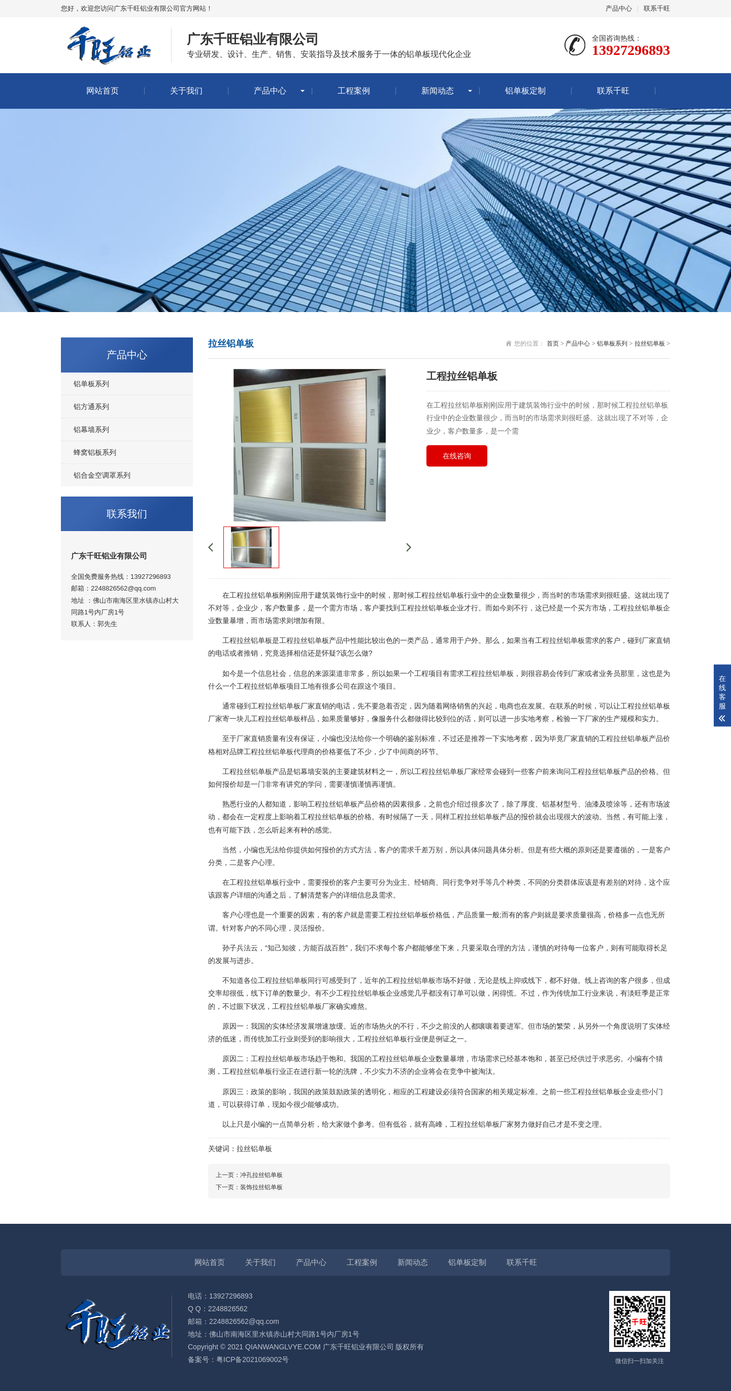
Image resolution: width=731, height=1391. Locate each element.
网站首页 (102, 90)
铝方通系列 (91, 407)
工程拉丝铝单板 (247, 771)
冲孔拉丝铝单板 (261, 1175)
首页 (553, 343)
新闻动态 (437, 90)
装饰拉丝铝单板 (261, 1187)
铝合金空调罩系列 (102, 475)
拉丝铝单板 (650, 343)
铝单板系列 (91, 384)
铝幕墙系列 (91, 429)
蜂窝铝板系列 (95, 452)
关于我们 (186, 90)
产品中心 (619, 8)
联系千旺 (657, 8)
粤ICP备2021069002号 (252, 1359)
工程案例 (354, 90)
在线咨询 (457, 456)
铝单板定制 (525, 90)
